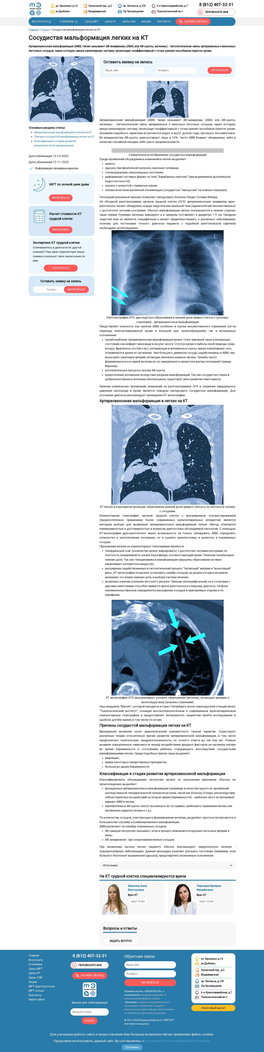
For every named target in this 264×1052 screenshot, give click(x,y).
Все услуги (36, 960)
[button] (41, 21)
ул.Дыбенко (205, 963)
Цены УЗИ (35, 977)
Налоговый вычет (213, 1008)
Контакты (35, 995)
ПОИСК (89, 1020)
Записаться (60, 197)
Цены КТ (34, 973)
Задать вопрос (120, 941)
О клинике (35, 964)
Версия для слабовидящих (90, 1002)
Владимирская (206, 975)
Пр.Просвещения (208, 986)
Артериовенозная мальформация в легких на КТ (63, 132)
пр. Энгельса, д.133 (209, 981)
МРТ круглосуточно (42, 986)
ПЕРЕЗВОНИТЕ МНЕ (213, 12)
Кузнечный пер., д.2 (209, 970)
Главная (34, 955)
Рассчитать (60, 229)
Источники (167, 865)
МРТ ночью (36, 990)
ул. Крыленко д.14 (209, 959)
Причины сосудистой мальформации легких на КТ (64, 136)
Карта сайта (36, 999)
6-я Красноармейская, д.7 (213, 992)
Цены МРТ (36, 968)
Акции (33, 982)
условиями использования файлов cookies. (177, 1041)
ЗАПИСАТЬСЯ (219, 70)
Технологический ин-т (211, 997)
